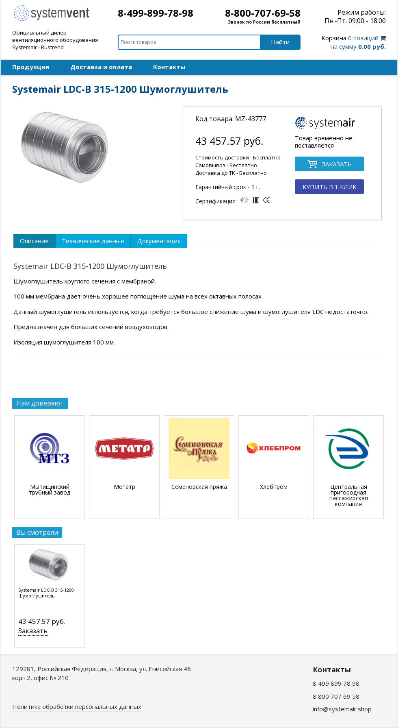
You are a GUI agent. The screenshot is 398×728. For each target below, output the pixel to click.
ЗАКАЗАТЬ (329, 164)
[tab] (34, 241)
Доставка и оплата (101, 67)
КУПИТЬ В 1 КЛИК (329, 187)
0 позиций (354, 42)
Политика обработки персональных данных (76, 706)
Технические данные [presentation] (93, 241)
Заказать (33, 630)
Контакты (169, 67)
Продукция (30, 67)
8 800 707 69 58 (336, 696)
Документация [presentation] (159, 241)
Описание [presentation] (34, 241)
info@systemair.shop (342, 709)
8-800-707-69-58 (263, 13)
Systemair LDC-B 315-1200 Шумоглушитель (46, 593)
